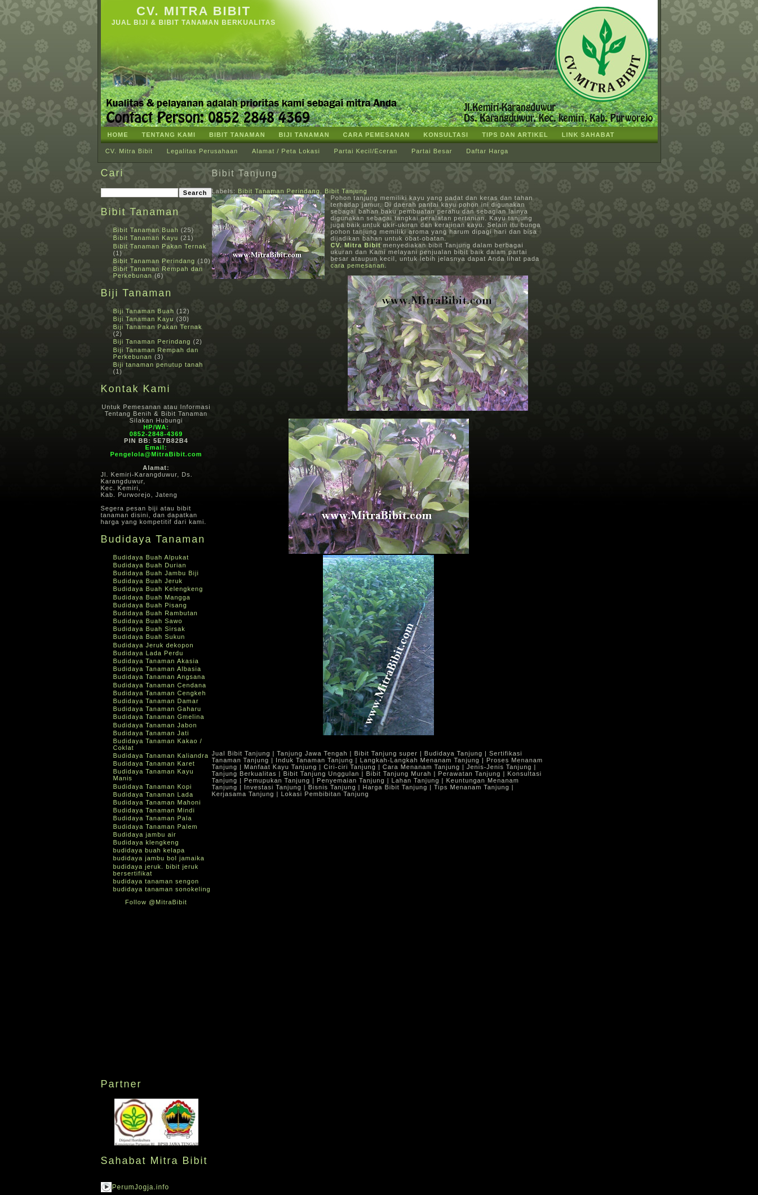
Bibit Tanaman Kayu (146, 237)
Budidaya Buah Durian (150, 565)
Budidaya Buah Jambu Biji (156, 573)
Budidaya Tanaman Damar (156, 701)
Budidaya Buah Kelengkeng (158, 588)
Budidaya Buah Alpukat (151, 557)
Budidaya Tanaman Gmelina (159, 716)
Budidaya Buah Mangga (151, 597)
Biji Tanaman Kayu (143, 319)
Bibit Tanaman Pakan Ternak (160, 246)
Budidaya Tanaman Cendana (160, 685)
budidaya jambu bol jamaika (159, 858)
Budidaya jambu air (144, 834)
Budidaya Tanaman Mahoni (157, 802)
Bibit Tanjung (245, 173)
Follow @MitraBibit (156, 902)
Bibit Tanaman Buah (146, 229)
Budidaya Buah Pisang (150, 605)
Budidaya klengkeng (146, 842)
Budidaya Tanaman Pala (152, 818)
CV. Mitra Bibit (193, 11)
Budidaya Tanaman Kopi (152, 786)
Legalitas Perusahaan (202, 151)
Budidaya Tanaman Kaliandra (161, 755)
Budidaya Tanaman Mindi (154, 810)
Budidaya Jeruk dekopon (153, 645)
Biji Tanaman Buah (144, 311)
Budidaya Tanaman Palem (155, 826)
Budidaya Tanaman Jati (151, 733)
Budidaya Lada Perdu (148, 653)
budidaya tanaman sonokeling (162, 889)
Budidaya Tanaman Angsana (159, 676)
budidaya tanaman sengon (156, 881)
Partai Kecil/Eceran (366, 151)
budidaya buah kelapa (149, 850)
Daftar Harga (487, 151)
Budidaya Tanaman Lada (153, 794)
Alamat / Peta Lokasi (286, 151)
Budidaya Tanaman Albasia (157, 668)
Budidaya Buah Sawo (148, 621)
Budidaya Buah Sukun (149, 636)
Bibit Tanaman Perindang (154, 260)
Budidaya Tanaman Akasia (156, 661)
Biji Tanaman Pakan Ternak (157, 326)
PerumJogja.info (141, 1187)
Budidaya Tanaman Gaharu (157, 708)
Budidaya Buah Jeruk (148, 580)
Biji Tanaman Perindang (152, 341)
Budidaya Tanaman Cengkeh (159, 693)
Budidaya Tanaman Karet (154, 763)
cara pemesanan (358, 265)
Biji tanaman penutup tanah (158, 364)
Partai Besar (432, 151)
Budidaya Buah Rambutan (155, 613)
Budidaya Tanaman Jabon (155, 725)
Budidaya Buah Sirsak (149, 628)
